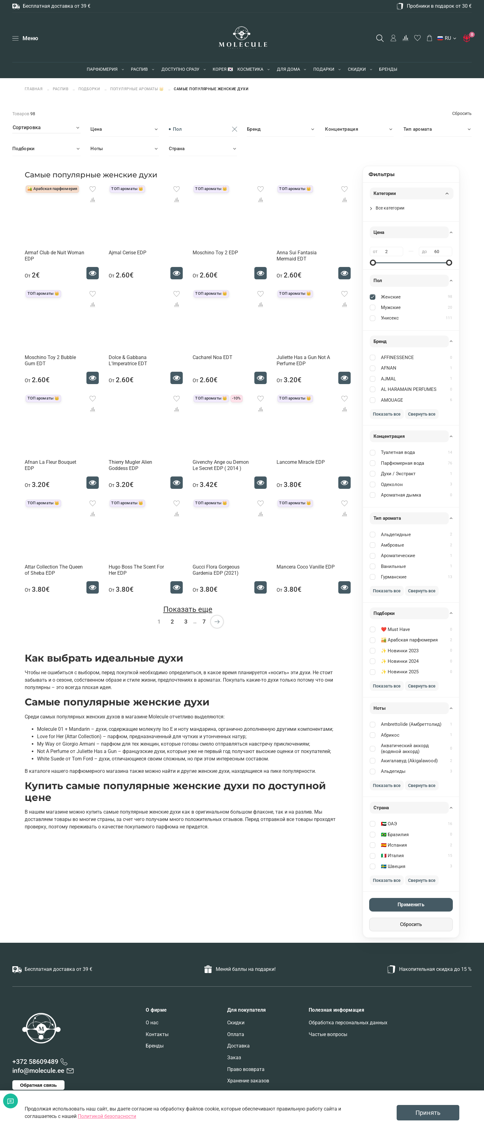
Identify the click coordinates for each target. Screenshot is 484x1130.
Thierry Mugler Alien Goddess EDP (130, 465)
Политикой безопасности (107, 1116)
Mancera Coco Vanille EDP (306, 567)
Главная (34, 89)
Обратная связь (38, 1085)
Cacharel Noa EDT (212, 357)
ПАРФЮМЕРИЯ (102, 69)
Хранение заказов (248, 1081)
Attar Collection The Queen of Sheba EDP (54, 570)
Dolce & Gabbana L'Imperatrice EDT (128, 360)
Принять (427, 1112)
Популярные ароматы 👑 (137, 89)
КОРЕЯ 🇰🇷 (223, 69)
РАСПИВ (139, 69)
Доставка (238, 1046)
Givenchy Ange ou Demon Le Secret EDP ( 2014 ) (221, 465)
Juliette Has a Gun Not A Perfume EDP (303, 360)
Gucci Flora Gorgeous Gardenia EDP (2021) (216, 570)
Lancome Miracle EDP (301, 462)
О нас (152, 1023)
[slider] (373, 262)
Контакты (157, 1034)
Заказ (234, 1057)
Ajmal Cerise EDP (127, 253)
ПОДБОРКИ (89, 89)
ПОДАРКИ (323, 69)
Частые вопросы (328, 1034)
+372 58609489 (35, 1061)
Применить (411, 905)
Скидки (235, 1023)
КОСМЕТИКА (250, 69)
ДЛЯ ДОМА (288, 69)
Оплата (235, 1034)
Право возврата (246, 1069)
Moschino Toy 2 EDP (215, 253)
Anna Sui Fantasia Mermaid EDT (297, 256)
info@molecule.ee (38, 1070)
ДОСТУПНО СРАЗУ (180, 69)
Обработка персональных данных (348, 1023)
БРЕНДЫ (388, 69)
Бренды (155, 1046)
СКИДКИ (357, 69)
